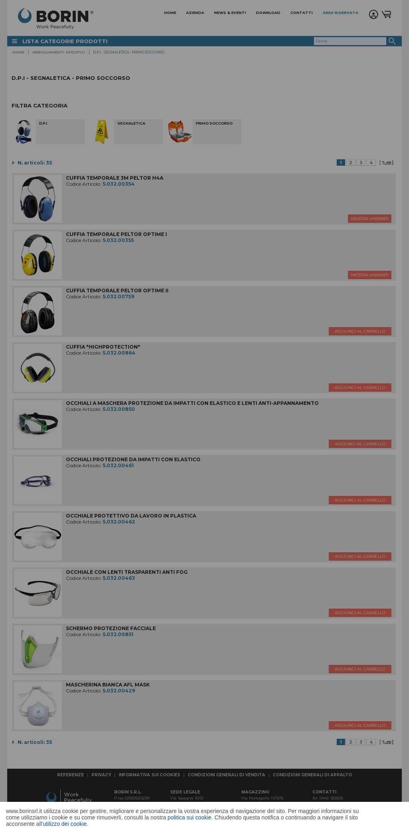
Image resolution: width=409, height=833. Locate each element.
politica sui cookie (190, 817)
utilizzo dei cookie (65, 824)
